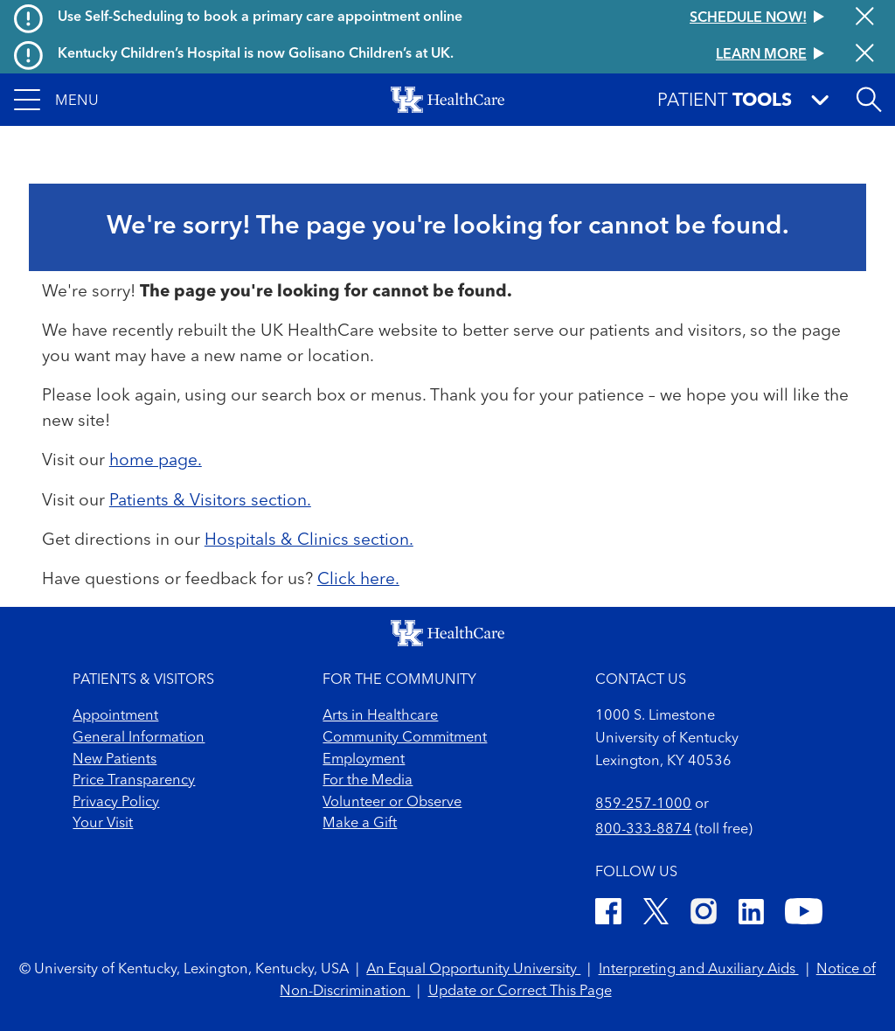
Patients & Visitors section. (210, 501)
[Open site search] (869, 99)
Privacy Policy (116, 803)
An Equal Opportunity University (473, 970)
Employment (364, 760)
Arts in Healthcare (380, 716)
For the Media (368, 781)
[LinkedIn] (751, 914)
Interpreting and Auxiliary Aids (699, 970)
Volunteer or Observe (392, 803)
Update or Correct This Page (520, 992)
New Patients (114, 760)
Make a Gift (360, 824)
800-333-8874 (643, 830)
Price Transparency (134, 781)
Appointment (115, 716)
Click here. (358, 580)
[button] (56, 99)
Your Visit (103, 824)
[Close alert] (865, 18)
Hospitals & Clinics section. (309, 540)
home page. (155, 461)
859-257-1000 (643, 805)
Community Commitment (405, 738)
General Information (139, 738)
